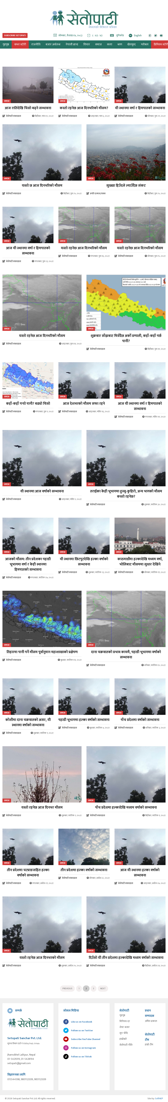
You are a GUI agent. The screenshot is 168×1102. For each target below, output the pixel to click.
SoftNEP (159, 1098)
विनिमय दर (124, 1021)
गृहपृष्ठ (122, 1015)
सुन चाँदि (123, 1033)
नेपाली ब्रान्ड (72, 44)
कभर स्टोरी (20, 44)
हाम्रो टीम (149, 1045)
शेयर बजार (124, 1027)
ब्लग (119, 44)
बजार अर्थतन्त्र (53, 44)
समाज (98, 44)
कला (109, 44)
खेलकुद (131, 44)
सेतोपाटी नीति (125, 1045)
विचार (86, 44)
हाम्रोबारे (123, 1039)
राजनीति (35, 44)
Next (103, 988)
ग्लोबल (144, 44)
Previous (67, 988)
